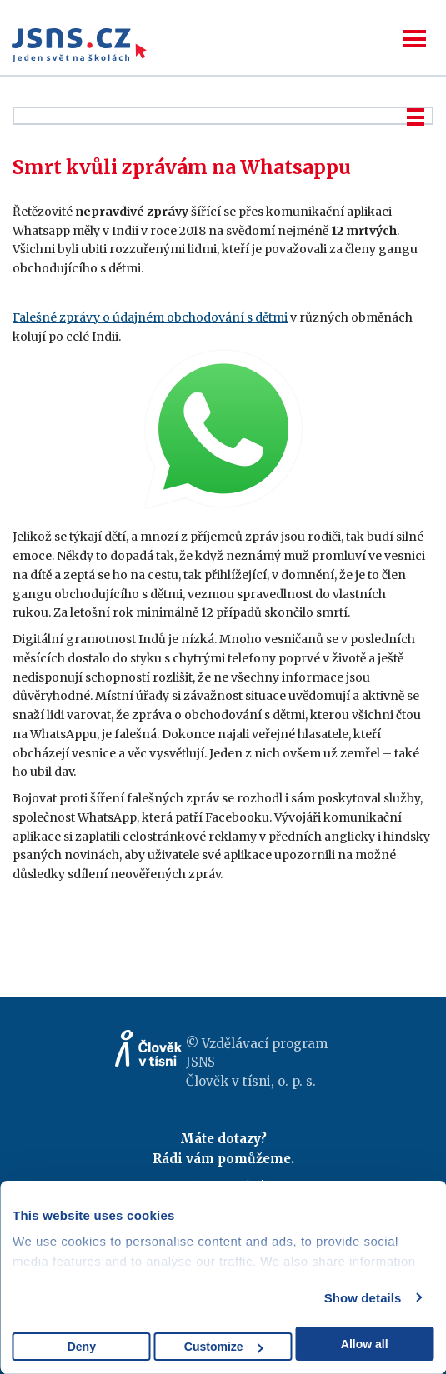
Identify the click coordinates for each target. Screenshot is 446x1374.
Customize (223, 1346)
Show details (363, 1298)
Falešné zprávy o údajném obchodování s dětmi (150, 317)
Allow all (364, 1344)
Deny (82, 1346)
